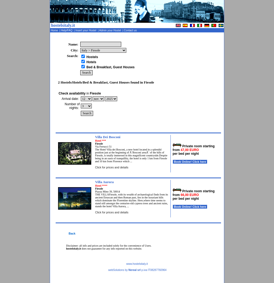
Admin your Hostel (110, 30)
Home (54, 30)
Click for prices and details (111, 167)
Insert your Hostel (86, 30)
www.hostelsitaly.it (137, 263)
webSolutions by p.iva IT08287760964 (137, 270)
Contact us (130, 30)
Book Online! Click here (190, 161)
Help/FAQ (67, 30)
